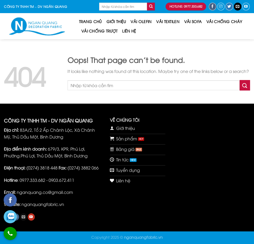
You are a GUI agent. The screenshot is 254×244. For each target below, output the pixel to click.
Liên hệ (129, 30)
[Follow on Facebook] (212, 6)
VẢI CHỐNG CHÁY (224, 21)
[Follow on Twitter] (229, 6)
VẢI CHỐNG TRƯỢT (99, 30)
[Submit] (151, 6)
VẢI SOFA (193, 21)
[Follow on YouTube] (246, 6)
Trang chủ (90, 21)
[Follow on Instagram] (221, 6)
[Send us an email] (237, 6)
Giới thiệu (116, 21)
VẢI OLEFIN (141, 21)
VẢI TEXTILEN (167, 21)
